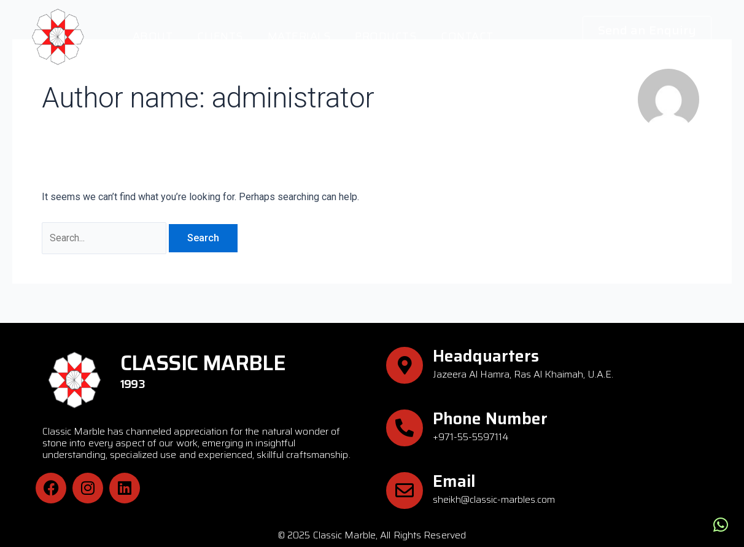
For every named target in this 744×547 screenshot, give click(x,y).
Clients (220, 36)
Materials (299, 36)
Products (385, 36)
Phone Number (490, 419)
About (153, 36)
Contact (467, 36)
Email (454, 481)
